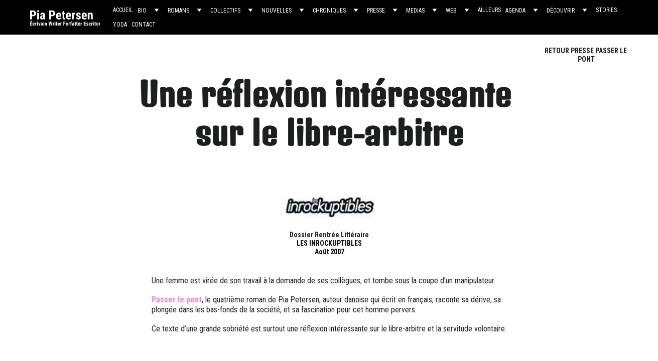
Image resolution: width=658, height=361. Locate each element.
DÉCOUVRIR (561, 11)
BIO (142, 11)
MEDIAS (415, 11)
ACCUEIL (123, 10)
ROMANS (178, 11)
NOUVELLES (276, 11)
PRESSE (376, 11)
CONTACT (143, 25)
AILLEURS (489, 10)
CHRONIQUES (329, 11)
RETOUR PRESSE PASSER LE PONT (585, 55)
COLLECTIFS (225, 11)
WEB (451, 11)
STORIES (606, 10)
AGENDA (515, 11)
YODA (120, 25)
